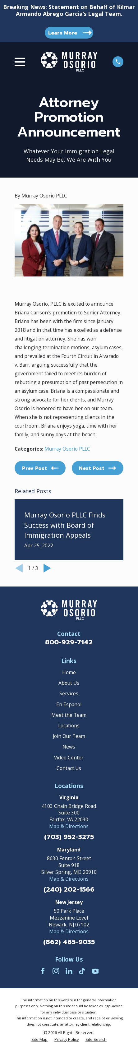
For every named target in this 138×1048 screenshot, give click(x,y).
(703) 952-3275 (69, 837)
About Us (68, 682)
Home (69, 672)
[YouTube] (95, 971)
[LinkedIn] (69, 971)
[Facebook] (42, 971)
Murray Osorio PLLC (67, 448)
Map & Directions (69, 826)
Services (68, 693)
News (68, 746)
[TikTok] (82, 971)
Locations (69, 725)
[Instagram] (56, 971)
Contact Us (69, 768)
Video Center (69, 757)
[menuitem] (39, 1039)
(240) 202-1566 (69, 889)
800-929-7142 (69, 642)
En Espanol (68, 704)
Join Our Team (69, 736)
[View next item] (47, 568)
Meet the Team (68, 715)
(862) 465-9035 (69, 942)
